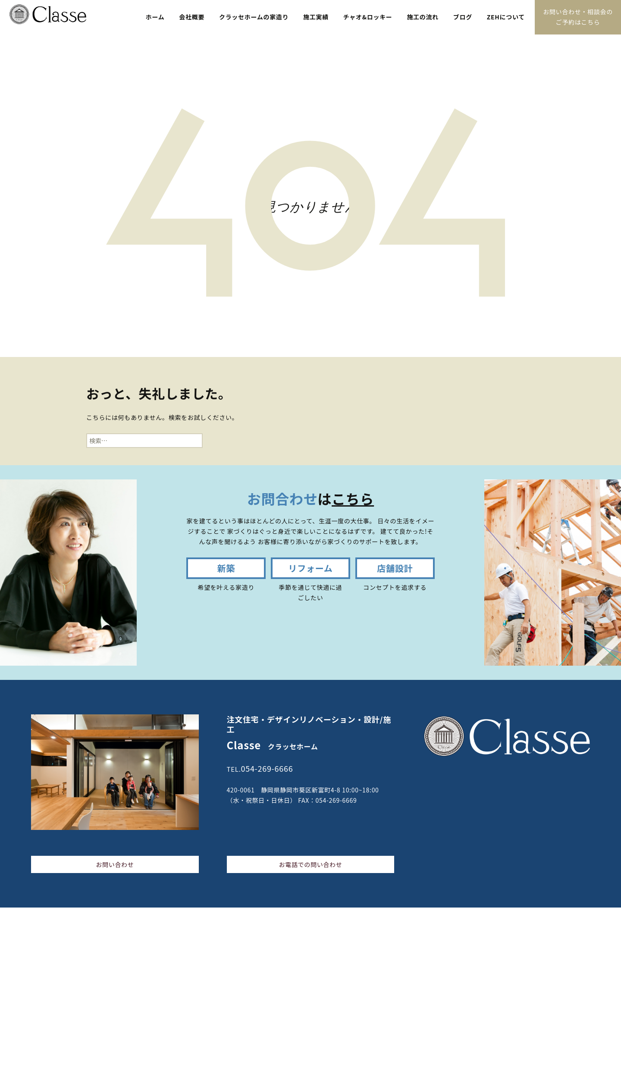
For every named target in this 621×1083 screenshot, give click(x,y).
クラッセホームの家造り (254, 17)
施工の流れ (423, 17)
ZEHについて (506, 17)
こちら (353, 498)
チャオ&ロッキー (367, 17)
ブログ (462, 17)
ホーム (155, 17)
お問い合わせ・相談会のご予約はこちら (578, 16)
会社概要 (191, 17)
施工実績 (316, 17)
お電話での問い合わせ (310, 864)
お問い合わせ (115, 864)
